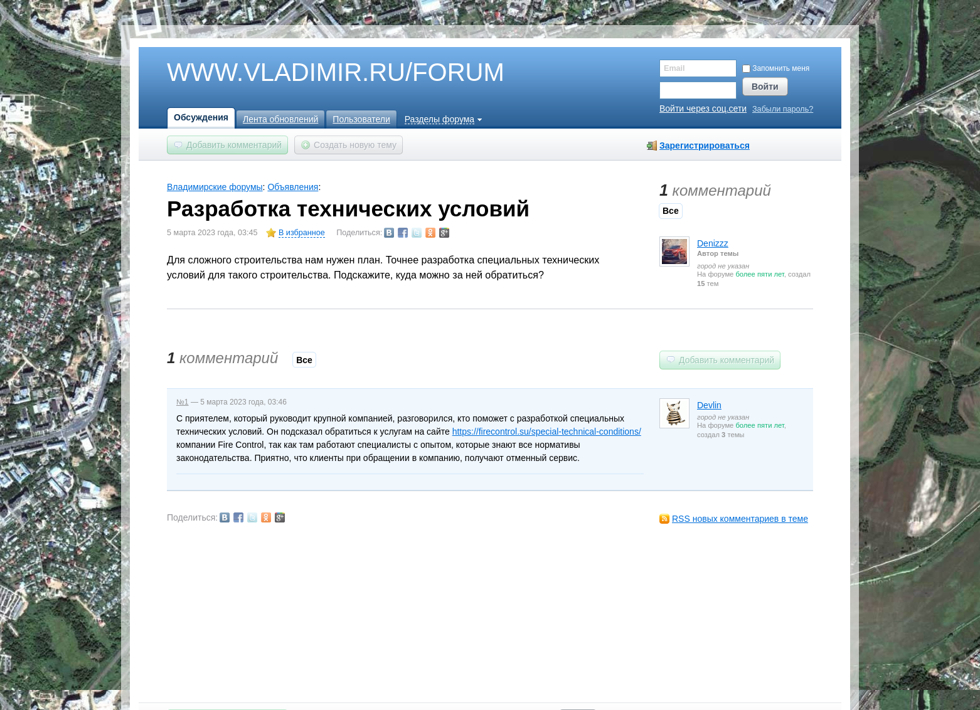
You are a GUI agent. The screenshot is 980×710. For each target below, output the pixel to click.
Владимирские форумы (215, 187)
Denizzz (712, 243)
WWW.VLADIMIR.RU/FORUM (314, 73)
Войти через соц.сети (703, 108)
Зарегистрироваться (704, 145)
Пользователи (361, 119)
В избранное (302, 232)
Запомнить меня (775, 68)
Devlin (709, 405)
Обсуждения (201, 117)
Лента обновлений (280, 119)
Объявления (292, 187)
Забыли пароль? (782, 109)
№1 (182, 402)
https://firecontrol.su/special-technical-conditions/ (546, 432)
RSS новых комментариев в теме (740, 519)
